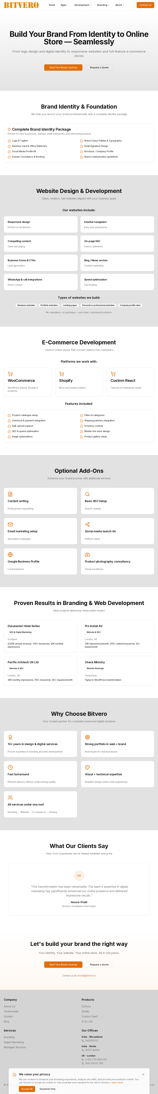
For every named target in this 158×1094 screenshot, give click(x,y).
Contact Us (145, 5)
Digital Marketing (14, 1042)
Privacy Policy (59, 1079)
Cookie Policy (99, 1079)
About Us (9, 1006)
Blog (6, 1021)
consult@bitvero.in (86, 975)
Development (83, 5)
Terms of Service (79, 1079)
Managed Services (15, 1047)
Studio (85, 1011)
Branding (103, 5)
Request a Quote (99, 67)
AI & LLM (87, 1021)
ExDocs (86, 1006)
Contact (8, 1016)
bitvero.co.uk (147, 1084)
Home (52, 5)
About (119, 5)
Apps (65, 5)
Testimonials (11, 1011)
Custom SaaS (90, 1016)
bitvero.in (111, 1084)
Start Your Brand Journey (63, 67)
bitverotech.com (128, 1084)
